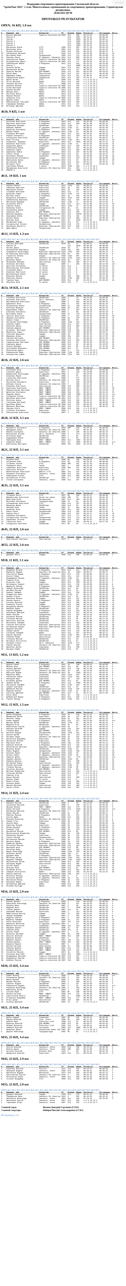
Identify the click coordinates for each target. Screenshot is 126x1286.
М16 (74, 31)
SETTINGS (119, 3)
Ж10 (9, 31)
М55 (97, 31)
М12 (65, 31)
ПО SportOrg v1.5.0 (10, 1283)
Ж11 (14, 31)
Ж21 (37, 31)
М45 (93, 31)
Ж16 (28, 31)
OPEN (4, 31)
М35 (88, 31)
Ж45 (46, 31)
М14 (70, 31)
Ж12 (19, 31)
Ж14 (23, 31)
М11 (60, 31)
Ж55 (51, 31)
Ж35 (42, 31)
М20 (79, 31)
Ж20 (32, 31)
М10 (56, 31)
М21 (83, 31)
